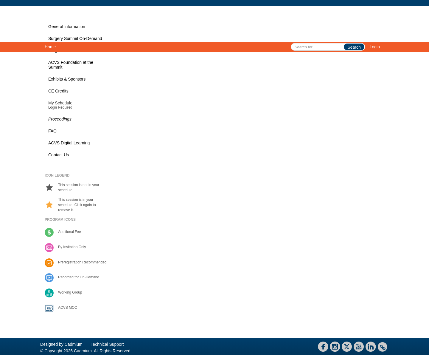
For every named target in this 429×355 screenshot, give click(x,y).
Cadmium (74, 344)
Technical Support (107, 344)
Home (50, 46)
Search (353, 47)
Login (375, 46)
